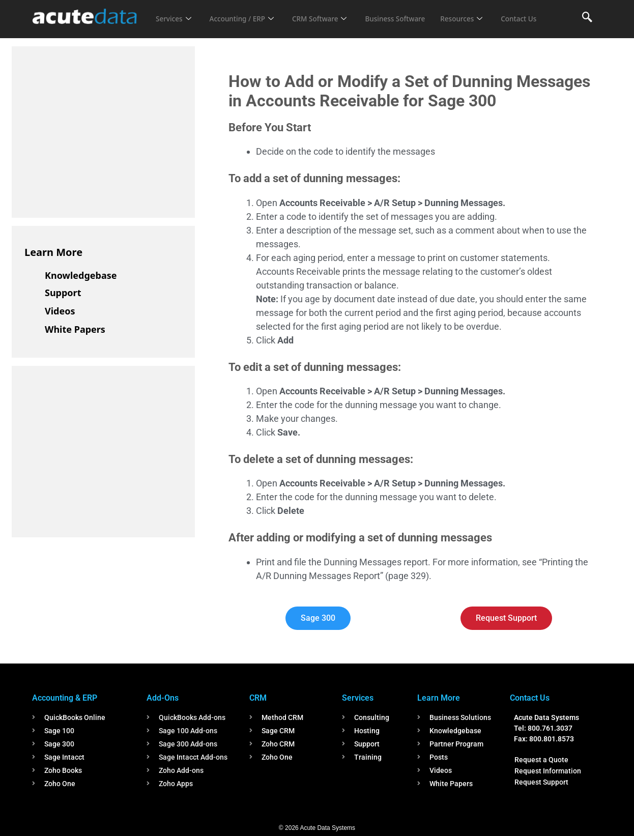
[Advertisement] (100, 130)
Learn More (53, 252)
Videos (60, 311)
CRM (258, 698)
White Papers (75, 329)
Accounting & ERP (64, 698)
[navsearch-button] (587, 18)
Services (175, 12)
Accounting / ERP (247, 12)
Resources (484, 12)
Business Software (413, 12)
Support (63, 292)
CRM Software (331, 12)
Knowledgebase (81, 275)
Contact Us (175, 26)
